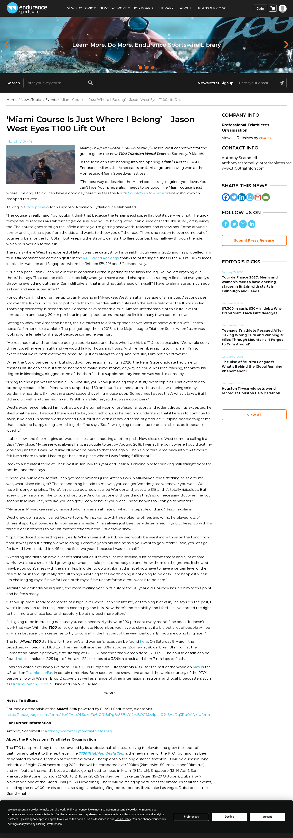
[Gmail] (258, 197)
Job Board (143, 8)
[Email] (266, 197)
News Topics (31, 99)
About (186, 8)
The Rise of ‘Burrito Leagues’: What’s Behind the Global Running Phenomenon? (252, 366)
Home (12, 99)
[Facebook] (226, 197)
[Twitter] (234, 197)
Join (260, 8)
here (143, 641)
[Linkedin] (242, 197)
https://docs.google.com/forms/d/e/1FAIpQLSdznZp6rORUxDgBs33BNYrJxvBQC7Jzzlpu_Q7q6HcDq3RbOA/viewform (108, 714)
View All (254, 415)
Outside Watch (24, 684)
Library (166, 8)
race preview (38, 207)
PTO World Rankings (101, 258)
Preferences (191, 816)
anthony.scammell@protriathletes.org (257, 163)
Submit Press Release (254, 240)
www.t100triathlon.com (243, 168)
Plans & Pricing (212, 8)
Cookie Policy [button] (123, 819)
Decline (229, 816)
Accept (267, 816)
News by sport (113, 8)
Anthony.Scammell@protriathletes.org (78, 731)
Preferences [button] (54, 824)
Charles (265, 138)
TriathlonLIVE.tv (39, 672)
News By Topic (80, 8)
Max (196, 667)
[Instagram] (250, 197)
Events (51, 99)
